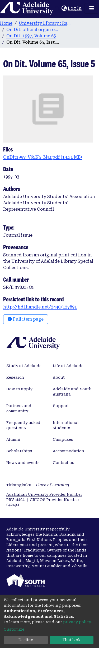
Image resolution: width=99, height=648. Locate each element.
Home (6, 23)
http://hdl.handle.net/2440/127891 (40, 307)
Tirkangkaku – (37, 485)
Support (61, 406)
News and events (23, 462)
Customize (14, 629)
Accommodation (68, 451)
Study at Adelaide (23, 366)
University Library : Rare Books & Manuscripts (45, 23)
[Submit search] (57, 8)
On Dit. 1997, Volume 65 (31, 35)
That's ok (72, 640)
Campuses (63, 439)
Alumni (13, 439)
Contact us (63, 462)
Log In (75, 8)
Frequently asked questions (23, 425)
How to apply (19, 389)
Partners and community (18, 408)
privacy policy (77, 622)
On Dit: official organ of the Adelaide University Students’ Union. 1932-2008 (32, 29)
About (59, 377)
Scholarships (19, 451)
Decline (25, 640)
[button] (64, 8)
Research (15, 377)
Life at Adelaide (68, 366)
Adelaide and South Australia (72, 391)
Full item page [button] (26, 319)
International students (66, 425)
